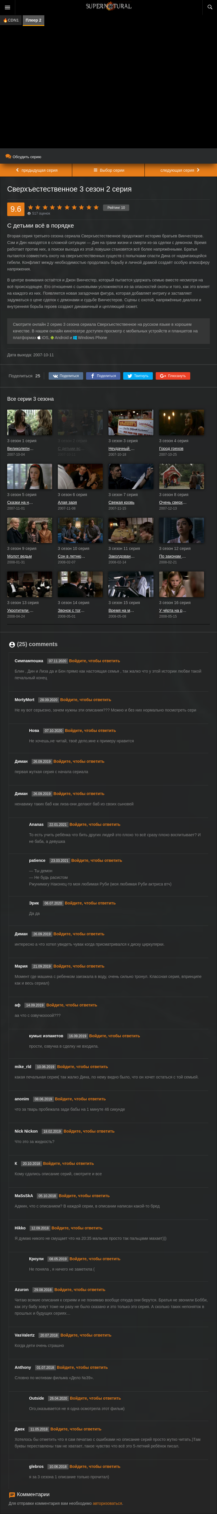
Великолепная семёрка (21, 448)
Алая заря (67, 502)
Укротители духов (21, 610)
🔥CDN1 (11, 20)
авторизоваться (107, 1503)
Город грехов (171, 448)
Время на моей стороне (122, 610)
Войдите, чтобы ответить (94, 660)
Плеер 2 (33, 20)
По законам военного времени (173, 556)
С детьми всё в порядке (71, 448)
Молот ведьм (19, 556)
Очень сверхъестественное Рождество (173, 502)
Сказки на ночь (21, 502)
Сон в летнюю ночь (71, 556)
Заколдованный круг (122, 556)
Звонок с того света (71, 610)
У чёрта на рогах (173, 610)
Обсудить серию (23, 157)
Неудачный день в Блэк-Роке (122, 448)
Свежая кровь (121, 502)
